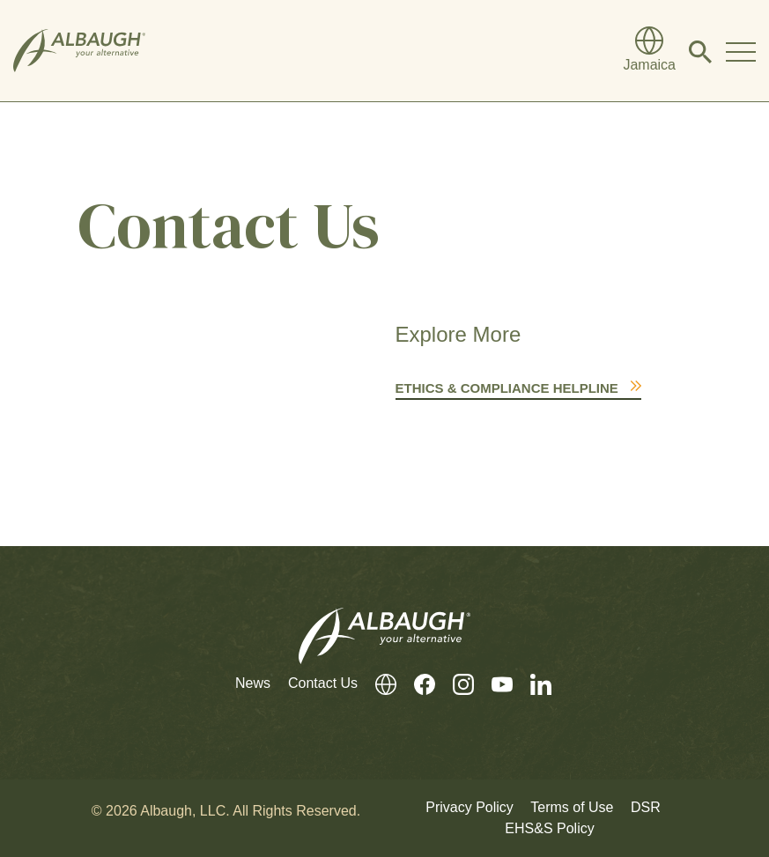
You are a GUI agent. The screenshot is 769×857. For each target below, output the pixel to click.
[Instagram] (454, 684)
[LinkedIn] (532, 684)
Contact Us (323, 683)
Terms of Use (571, 807)
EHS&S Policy (549, 828)
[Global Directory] (649, 51)
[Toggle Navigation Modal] (741, 51)
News (252, 683)
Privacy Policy (469, 807)
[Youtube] (493, 684)
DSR (646, 807)
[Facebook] (415, 684)
